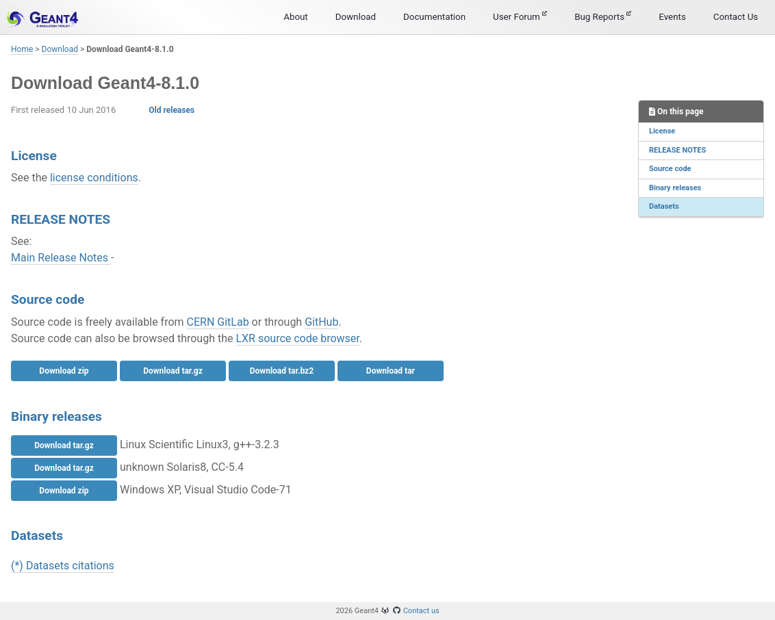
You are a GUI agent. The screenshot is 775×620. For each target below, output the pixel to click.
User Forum (520, 16)
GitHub (321, 321)
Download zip (63, 371)
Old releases (171, 110)
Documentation (434, 17)
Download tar (390, 371)
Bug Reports (602, 16)
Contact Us (735, 17)
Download (355, 17)
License (662, 131)
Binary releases (675, 187)
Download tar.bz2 (282, 371)
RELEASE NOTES (677, 150)
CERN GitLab (218, 321)
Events (672, 17)
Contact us (421, 610)
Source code (670, 168)
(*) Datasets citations (62, 565)
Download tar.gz (173, 371)
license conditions (94, 177)
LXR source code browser (297, 338)
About (295, 17)
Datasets (664, 206)
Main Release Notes (61, 257)
